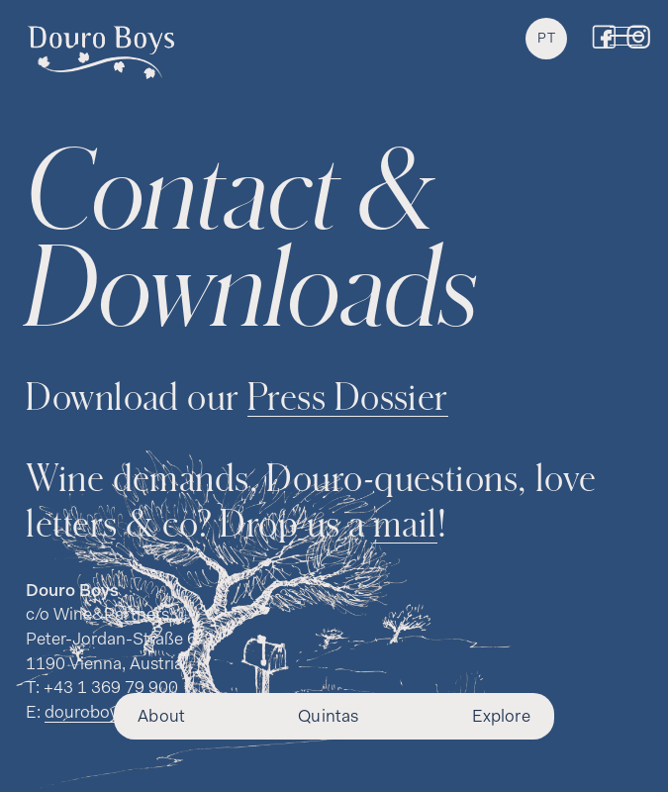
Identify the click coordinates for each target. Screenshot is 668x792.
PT (546, 39)
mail (405, 522)
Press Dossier (347, 395)
